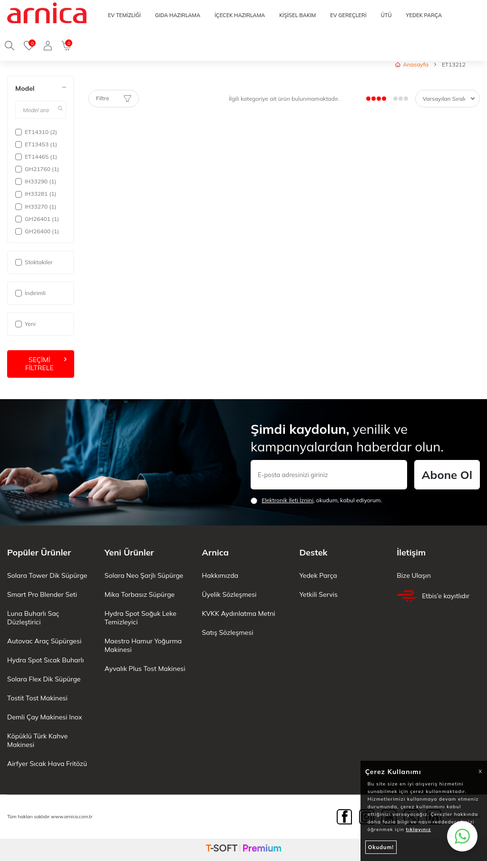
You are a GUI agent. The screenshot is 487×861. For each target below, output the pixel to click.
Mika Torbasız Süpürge (140, 594)
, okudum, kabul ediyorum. (316, 500)
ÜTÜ (386, 15)
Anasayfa (412, 64)
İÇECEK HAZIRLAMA (239, 15)
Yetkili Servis (318, 594)
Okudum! (381, 847)
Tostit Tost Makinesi (37, 698)
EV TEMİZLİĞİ (124, 15)
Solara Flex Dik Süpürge (43, 679)
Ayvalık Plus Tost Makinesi (145, 668)
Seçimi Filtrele (46, 363)
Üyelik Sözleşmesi (229, 594)
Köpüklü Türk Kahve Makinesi (37, 740)
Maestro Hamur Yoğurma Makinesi (143, 645)
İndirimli (30, 293)
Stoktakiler (34, 262)
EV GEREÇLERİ (348, 15)
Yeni (25, 323)
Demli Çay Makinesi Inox (44, 717)
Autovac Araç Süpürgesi (44, 641)
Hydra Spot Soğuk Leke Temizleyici (140, 617)
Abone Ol (447, 475)
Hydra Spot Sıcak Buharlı (45, 660)
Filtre (113, 98)
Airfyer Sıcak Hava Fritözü (47, 763)
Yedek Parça (318, 575)
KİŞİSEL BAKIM (297, 15)
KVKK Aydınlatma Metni (238, 613)
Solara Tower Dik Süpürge (47, 575)
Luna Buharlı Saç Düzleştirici (33, 617)
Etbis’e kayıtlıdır (433, 596)
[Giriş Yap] (48, 45)
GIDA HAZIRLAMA (177, 15)
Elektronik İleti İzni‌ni (287, 500)
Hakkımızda (220, 575)
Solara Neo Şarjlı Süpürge (144, 575)
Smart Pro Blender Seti (42, 594)
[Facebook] (344, 816)
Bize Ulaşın (414, 575)
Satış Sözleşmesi (227, 632)
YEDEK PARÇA (424, 15)
